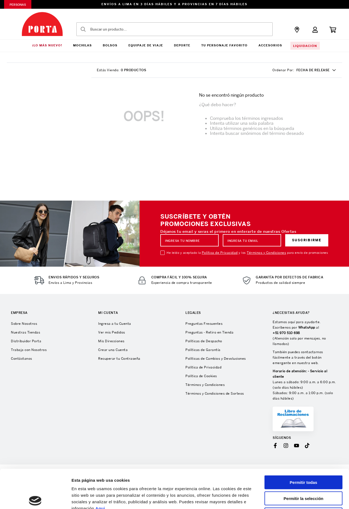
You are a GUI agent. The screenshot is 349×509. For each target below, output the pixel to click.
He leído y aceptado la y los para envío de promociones (247, 253)
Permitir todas (303, 442)
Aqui (100, 468)
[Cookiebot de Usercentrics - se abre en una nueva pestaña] (35, 498)
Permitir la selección (303, 458)
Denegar (303, 474)
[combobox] (174, 29)
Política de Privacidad (220, 253)
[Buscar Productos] (83, 29)
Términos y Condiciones (266, 253)
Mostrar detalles (295, 498)
